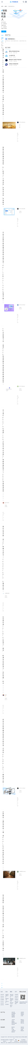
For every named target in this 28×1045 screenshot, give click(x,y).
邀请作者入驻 (7, 999)
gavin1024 (7, 502)
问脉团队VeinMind (22, 871)
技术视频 (2, 40)
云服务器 (22, 1012)
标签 (6, 6)
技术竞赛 (7, 1004)
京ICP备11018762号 (23, 1042)
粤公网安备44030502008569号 (23, 1040)
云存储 (22, 1015)
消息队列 (22, 1013)
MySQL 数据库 (14, 1023)
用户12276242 (22, 304)
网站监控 (22, 1030)
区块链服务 (13, 1013)
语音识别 (13, 1024)
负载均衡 (22, 1027)
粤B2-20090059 (16, 1040)
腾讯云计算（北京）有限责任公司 (7, 1042)
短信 (12, 1028)
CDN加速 (22, 1020)
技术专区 (2, 1004)
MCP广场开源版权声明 (16, 1002)
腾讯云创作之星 (11, 1003)
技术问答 (2, 996)
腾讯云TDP (11, 1006)
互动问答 (2, 43)
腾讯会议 (22, 1019)
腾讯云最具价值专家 (11, 995)
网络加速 (13, 1014)
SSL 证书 (22, 1023)
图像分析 (22, 1022)
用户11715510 (22, 788)
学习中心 (2, 1001)
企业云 (13, 1020)
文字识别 (22, 1028)
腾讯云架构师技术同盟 (11, 999)
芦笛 (6, 694)
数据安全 (13, 1027)
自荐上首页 (7, 1002)
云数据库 (22, 1014)
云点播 (13, 1029)
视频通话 (13, 1022)
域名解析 (13, 1015)
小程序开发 (13, 1030)
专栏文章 (2, 36)
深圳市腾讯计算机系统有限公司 (5, 1040)
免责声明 (16, 996)
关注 (4, 31)
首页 (2, 6)
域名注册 (13, 1012)
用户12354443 (22, 122)
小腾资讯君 (7, 593)
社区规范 (16, 994)
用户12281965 (22, 208)
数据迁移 (13, 1031)
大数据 (22, 1029)
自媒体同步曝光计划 (7, 995)
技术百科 (2, 1003)
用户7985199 (22, 386)
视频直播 (13, 1016)
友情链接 (16, 999)
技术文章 (2, 994)
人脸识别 (13, 1019)
